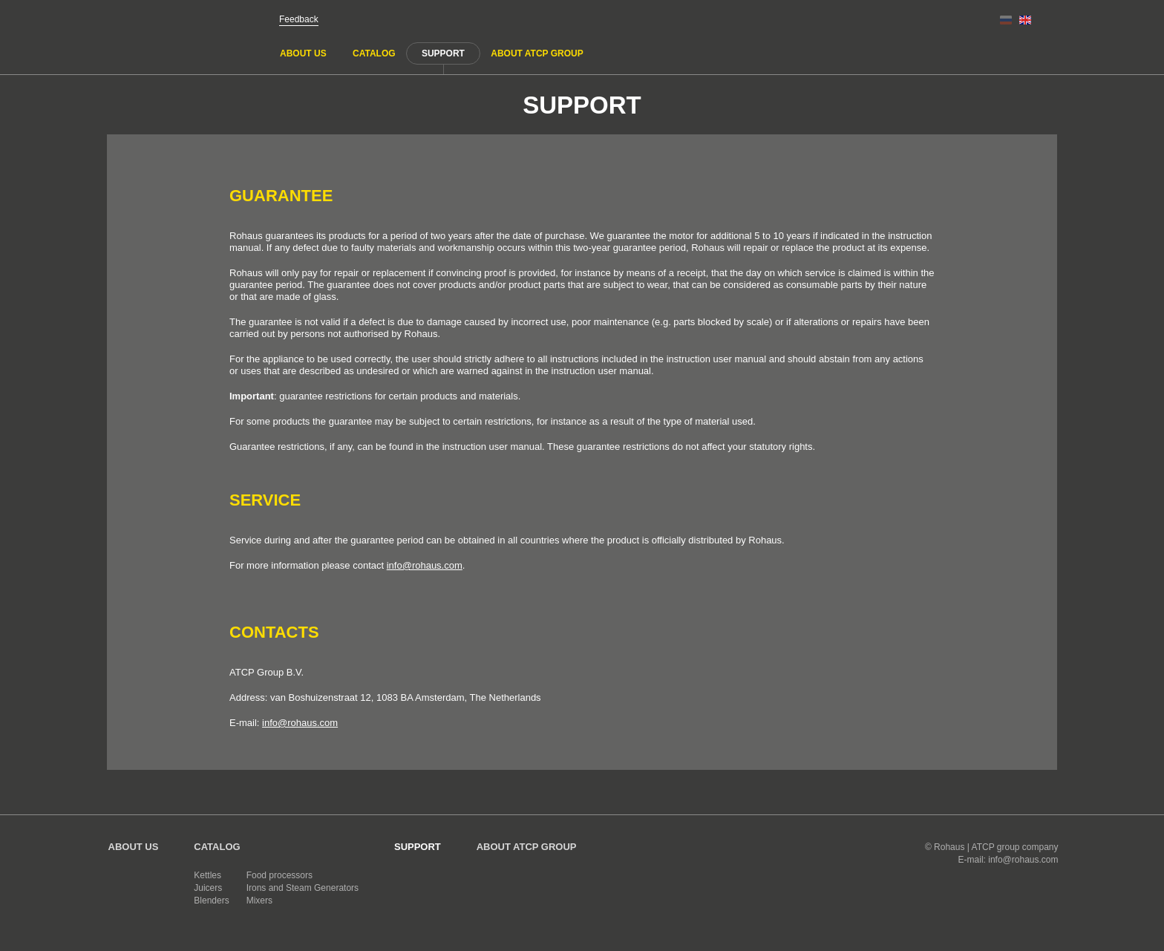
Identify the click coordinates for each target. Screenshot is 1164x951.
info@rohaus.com (424, 565)
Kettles (207, 875)
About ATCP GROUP (537, 53)
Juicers (208, 888)
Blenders (211, 900)
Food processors (279, 875)
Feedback (298, 19)
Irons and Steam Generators (302, 888)
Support (443, 53)
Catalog (374, 53)
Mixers (259, 900)
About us (303, 53)
